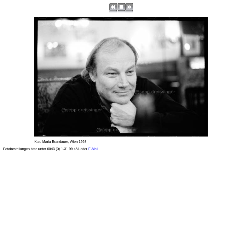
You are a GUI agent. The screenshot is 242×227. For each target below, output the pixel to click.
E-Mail (93, 149)
